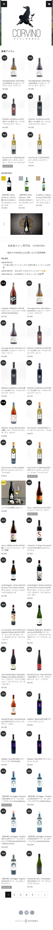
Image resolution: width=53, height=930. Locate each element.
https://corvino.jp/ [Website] (32, 912)
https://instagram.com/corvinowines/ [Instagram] (26, 912)
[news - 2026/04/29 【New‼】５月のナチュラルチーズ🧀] (26, 271)
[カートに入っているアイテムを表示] (49, 4)
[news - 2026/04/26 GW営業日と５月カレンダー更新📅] (26, 274)
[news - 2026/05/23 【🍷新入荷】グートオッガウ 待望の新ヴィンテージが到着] (26, 265)
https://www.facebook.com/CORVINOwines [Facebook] (21, 912)
